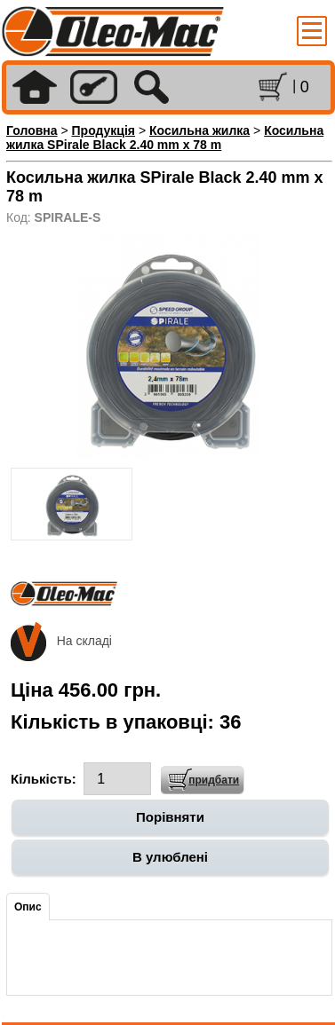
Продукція (104, 130)
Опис (28, 907)
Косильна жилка (199, 130)
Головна (32, 130)
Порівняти (170, 816)
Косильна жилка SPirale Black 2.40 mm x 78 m (164, 137)
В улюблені (170, 856)
